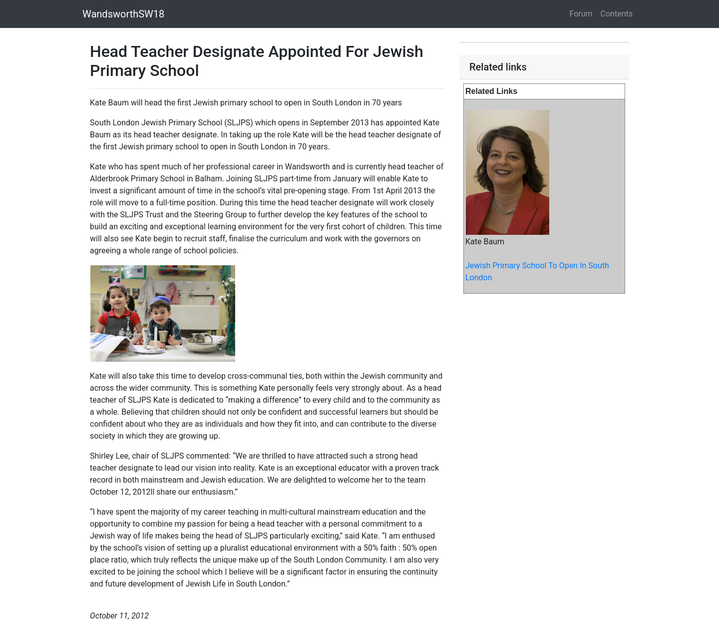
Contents (617, 13)
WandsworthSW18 (123, 14)
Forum (581, 13)
